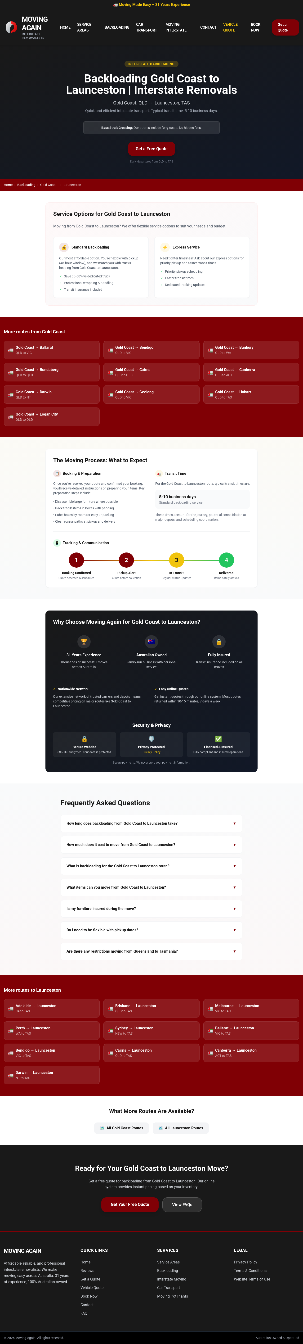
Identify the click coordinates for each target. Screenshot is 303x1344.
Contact (208, 27)
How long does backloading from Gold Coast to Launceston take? (151, 823)
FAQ (83, 1313)
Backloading (117, 27)
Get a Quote (283, 27)
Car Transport (146, 27)
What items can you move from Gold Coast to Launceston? (151, 887)
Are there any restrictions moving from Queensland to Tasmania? (151, 951)
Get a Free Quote (152, 148)
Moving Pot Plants (172, 1296)
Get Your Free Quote (130, 1204)
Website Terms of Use (252, 1279)
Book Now (255, 27)
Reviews (87, 1270)
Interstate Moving (171, 1279)
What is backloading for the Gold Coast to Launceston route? (151, 866)
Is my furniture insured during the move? (151, 909)
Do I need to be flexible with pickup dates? (151, 930)
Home (65, 27)
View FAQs (182, 1204)
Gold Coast (48, 185)
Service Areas (84, 27)
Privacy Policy (151, 752)
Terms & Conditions (250, 1270)
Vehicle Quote (230, 27)
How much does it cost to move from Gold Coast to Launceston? (151, 845)
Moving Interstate (176, 27)
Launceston (72, 185)
